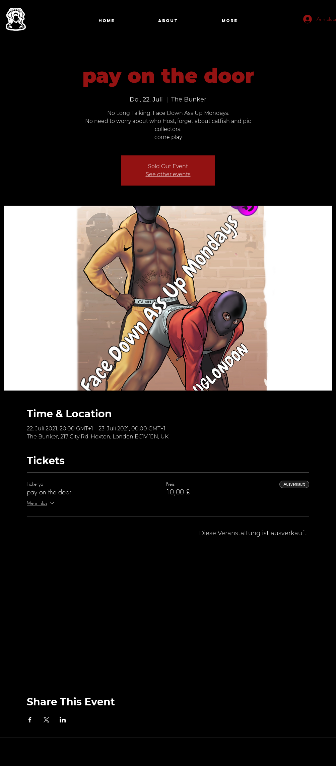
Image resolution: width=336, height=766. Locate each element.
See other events (168, 174)
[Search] (325, 21)
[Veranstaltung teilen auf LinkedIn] (63, 719)
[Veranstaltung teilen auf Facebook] (30, 719)
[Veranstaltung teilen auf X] (46, 719)
